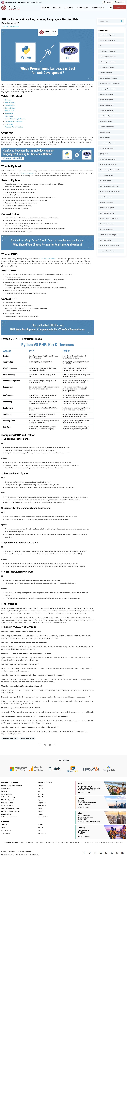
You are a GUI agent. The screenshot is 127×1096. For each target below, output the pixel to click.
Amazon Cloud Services (107, 251)
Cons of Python (10, 109)
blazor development (106, 105)
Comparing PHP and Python (14, 123)
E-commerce (5, 790)
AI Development (6, 815)
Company (34, 9)
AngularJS (41, 804)
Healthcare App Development (109, 170)
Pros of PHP (9, 115)
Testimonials (5, 834)
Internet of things (7, 807)
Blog (108, 9)
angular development (106, 116)
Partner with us (6, 831)
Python (40, 801)
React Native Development (10, 809)
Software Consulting (8, 798)
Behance (119, 2)
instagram (95, 853)
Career (40, 828)
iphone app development (108, 62)
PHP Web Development (47, 260)
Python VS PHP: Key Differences (15, 120)
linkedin (100, 853)
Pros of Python (10, 107)
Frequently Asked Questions (14, 128)
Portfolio (41, 826)
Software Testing (105, 240)
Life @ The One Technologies (109, 218)
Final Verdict (9, 126)
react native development (108, 56)
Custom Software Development (12, 787)
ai (100, 46)
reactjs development (106, 148)
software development (107, 67)
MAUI (40, 809)
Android (41, 790)
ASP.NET (41, 787)
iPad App (41, 795)
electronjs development (107, 89)
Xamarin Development (107, 224)
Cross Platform (43, 818)
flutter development (106, 121)
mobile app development (108, 51)
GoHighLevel (42, 807)
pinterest (106, 853)
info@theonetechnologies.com (31, 2)
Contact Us (42, 834)
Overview (8, 101)
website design (105, 132)
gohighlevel (104, 154)
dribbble (117, 853)
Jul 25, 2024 (4, 28)
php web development (107, 110)
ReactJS (41, 812)
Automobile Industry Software (109, 245)
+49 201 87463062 (84, 838)
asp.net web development (108, 78)
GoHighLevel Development (10, 812)
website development (107, 127)
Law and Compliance (106, 202)
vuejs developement (106, 94)
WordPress (42, 798)
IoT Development (105, 181)
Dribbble (106, 2)
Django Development (106, 229)
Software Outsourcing (107, 175)
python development (106, 100)
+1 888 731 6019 (94, 823)
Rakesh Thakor (14, 28)
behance (122, 853)
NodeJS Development (107, 208)
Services (47, 9)
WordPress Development (108, 159)
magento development (107, 143)
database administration (107, 40)
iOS (39, 793)
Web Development (7, 801)
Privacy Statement (25, 853)
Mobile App (5, 793)
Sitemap (4, 853)
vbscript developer (106, 73)
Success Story (94, 9)
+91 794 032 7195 (84, 794)
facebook (84, 853)
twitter (90, 853)
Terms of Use (13, 853)
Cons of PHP (9, 118)
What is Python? (10, 104)
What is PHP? (9, 112)
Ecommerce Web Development (110, 191)
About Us (4, 826)
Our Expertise (76, 9)
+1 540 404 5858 (10, 2)
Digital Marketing (105, 137)
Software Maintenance (107, 213)
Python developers (26, 175)
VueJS (40, 815)
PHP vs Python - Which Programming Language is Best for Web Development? (45, 22)
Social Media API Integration (109, 235)
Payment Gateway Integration (109, 186)
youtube (111, 853)
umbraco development (107, 35)
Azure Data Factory (106, 197)
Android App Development (108, 164)
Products (60, 9)
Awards (3, 828)
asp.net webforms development (110, 83)
